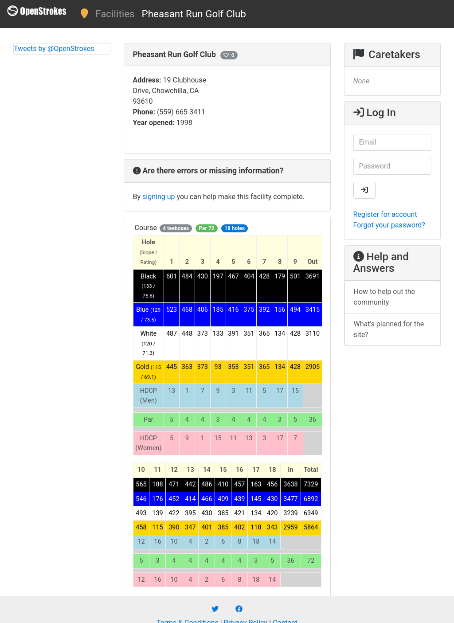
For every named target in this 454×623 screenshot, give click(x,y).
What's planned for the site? (389, 329)
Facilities (114, 14)
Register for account (385, 214)
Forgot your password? (389, 225)
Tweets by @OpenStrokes (54, 48)
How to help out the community (384, 296)
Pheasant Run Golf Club (194, 14)
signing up (158, 196)
